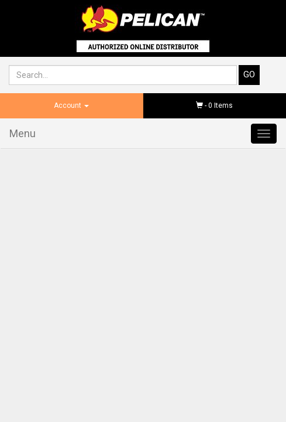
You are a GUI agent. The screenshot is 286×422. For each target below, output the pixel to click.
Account (71, 105)
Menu (22, 133)
